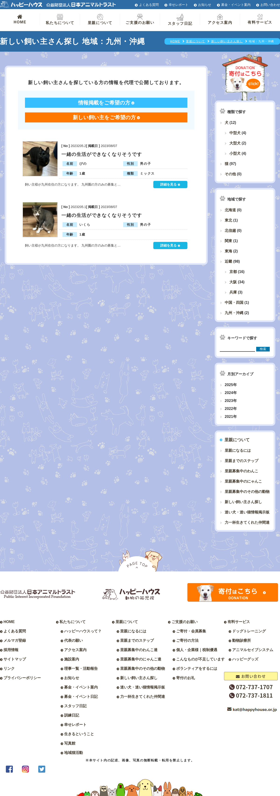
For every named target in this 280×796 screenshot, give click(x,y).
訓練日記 (71, 715)
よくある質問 (149, 5)
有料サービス (260, 19)
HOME (20, 19)
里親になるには (238, 450)
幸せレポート (178, 5)
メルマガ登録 (15, 640)
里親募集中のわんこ (241, 471)
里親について (100, 19)
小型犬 (235, 153)
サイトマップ (15, 659)
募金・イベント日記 (81, 697)
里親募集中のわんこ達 (139, 650)
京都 (233, 272)
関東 (228, 241)
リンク (9, 669)
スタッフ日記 (180, 19)
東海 (228, 251)
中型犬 (235, 133)
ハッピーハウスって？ (83, 631)
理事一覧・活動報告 (81, 669)
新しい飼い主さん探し (243, 502)
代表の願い (73, 640)
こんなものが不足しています (200, 659)
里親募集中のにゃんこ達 (140, 659)
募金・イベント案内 (236, 5)
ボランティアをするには (196, 669)
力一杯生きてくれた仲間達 (247, 522)
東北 (228, 220)
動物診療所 (241, 640)
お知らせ (204, 5)
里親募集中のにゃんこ (243, 481)
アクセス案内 (220, 19)
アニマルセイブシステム (252, 650)
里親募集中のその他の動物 (247, 492)
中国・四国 (234, 303)
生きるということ (79, 734)
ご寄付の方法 (187, 640)
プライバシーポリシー (22, 678)
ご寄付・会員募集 (191, 631)
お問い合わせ (270, 5)
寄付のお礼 (185, 678)
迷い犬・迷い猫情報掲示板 (247, 512)
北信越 (230, 231)
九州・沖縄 (234, 313)
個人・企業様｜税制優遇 (196, 650)
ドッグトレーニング (249, 631)
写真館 (69, 743)
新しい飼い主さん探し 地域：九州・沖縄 (72, 41)
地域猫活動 (73, 753)
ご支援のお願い (140, 19)
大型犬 (235, 143)
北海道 (230, 210)
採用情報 (11, 650)
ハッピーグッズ (245, 659)
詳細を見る (168, 184)
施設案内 (71, 659)
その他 (230, 174)
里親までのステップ (241, 461)
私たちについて (60, 19)
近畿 (228, 261)
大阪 (233, 282)
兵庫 (233, 292)
